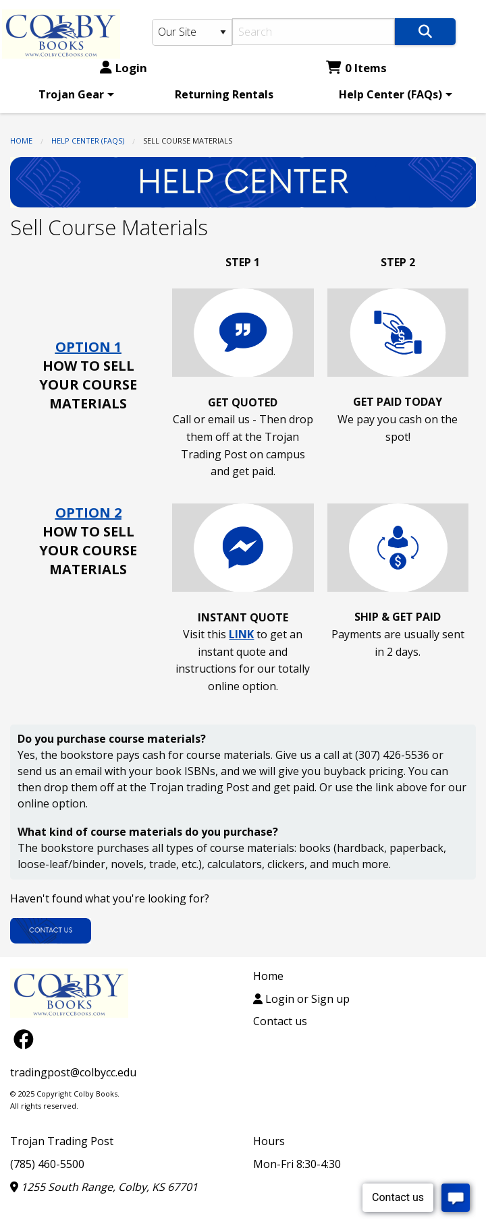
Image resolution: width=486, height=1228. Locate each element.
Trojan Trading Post (61, 1141)
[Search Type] (192, 32)
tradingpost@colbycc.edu (73, 1072)
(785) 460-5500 (47, 1164)
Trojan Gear (71, 94)
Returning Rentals (224, 94)
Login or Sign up (301, 998)
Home (21, 140)
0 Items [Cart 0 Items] (356, 67)
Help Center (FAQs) (390, 94)
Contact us (280, 1021)
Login (123, 67)
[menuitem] (74, 94)
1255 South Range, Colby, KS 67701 (104, 1186)
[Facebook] (24, 1038)
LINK (241, 634)
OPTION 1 (88, 347)
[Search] (313, 31)
